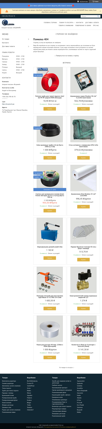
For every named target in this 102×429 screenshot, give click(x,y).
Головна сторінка (50, 22)
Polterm (29, 398)
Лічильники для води (58, 413)
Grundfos (80, 388)
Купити (50, 109)
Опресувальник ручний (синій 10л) (49, 247)
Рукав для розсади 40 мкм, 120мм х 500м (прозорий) (50, 345)
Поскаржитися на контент (51, 427)
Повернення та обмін (83, 25)
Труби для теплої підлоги (10, 391)
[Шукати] (98, 16)
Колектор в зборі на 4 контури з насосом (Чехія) (83, 345)
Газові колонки (6, 403)
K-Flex (79, 400)
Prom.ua (60, 425)
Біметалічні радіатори (9, 381)
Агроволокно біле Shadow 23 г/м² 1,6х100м (83, 194)
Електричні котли (57, 397)
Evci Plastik (80, 405)
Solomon (80, 407)
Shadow (29, 407)
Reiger (29, 403)
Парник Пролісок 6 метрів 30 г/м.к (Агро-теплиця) (83, 247)
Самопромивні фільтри (59, 411)
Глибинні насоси (57, 385)
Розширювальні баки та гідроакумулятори (59, 403)
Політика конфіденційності (68, 427)
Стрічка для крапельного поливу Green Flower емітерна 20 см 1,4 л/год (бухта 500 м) (49, 195)
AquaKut (29, 395)
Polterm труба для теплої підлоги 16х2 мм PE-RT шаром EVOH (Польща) (49, 96)
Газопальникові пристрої (59, 388)
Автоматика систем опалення (11, 386)
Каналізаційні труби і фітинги (61, 395)
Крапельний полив (8, 395)
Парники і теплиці (7, 393)
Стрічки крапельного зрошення (62, 390)
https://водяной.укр (8, 104)
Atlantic (79, 398)
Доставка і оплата (92, 22)
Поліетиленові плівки (8, 412)
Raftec (29, 391)
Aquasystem (81, 381)
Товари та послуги (66, 22)
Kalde (79, 395)
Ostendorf (30, 410)
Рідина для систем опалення (11, 410)
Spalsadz (80, 383)
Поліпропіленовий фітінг (10, 400)
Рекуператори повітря (59, 409)
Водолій (79, 410)
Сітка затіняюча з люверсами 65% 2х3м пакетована (83, 145)
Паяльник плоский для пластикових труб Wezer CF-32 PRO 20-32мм (50, 296)
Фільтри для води (7, 405)
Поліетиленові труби (58, 416)
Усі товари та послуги (66, 367)
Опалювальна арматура (59, 400)
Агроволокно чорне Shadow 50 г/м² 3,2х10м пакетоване (83, 96)
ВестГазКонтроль (32, 381)
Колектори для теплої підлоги (61, 406)
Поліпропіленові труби (9, 398)
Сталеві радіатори (8, 383)
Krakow (29, 400)
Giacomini (80, 393)
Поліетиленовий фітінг (59, 392)
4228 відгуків (84, 1)
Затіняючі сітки (6, 407)
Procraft (79, 403)
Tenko (29, 405)
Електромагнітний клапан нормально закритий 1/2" (83, 296)
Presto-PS (30, 383)
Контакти (79, 22)
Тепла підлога (6, 388)
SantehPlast (30, 386)
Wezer (29, 393)
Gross (29, 388)
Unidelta (79, 386)
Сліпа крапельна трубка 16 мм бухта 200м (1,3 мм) (49, 145)
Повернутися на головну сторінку (67, 56)
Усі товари (5, 39)
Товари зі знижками (65, 25)
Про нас (96, 25)
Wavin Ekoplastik (82, 391)
